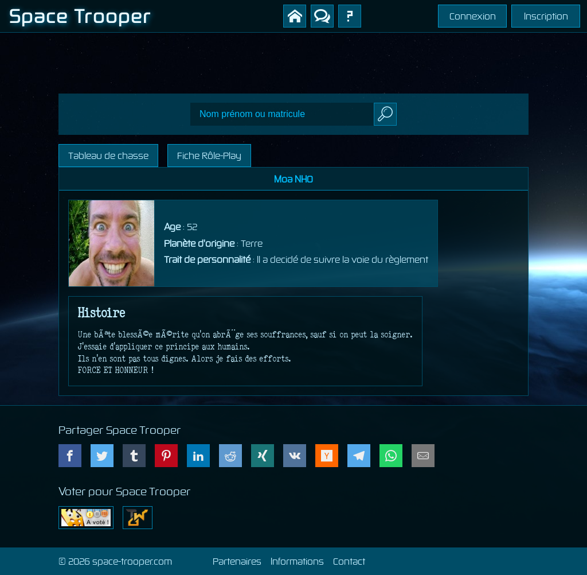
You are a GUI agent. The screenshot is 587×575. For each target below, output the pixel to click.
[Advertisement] (293, 58)
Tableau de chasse (108, 155)
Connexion (472, 16)
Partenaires (237, 561)
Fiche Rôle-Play (209, 155)
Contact (349, 561)
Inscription (546, 16)
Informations (297, 561)
